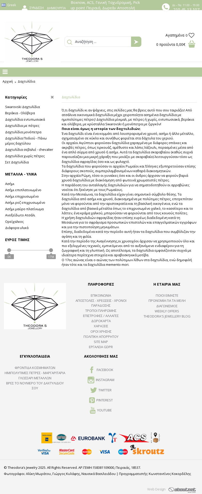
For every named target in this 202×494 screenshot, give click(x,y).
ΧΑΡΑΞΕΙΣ (101, 326)
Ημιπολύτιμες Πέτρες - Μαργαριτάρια (35, 372)
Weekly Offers (167, 311)
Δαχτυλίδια (26, 81)
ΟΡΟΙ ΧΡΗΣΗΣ (101, 331)
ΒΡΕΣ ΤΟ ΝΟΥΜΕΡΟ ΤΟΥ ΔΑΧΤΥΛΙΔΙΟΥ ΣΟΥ (35, 385)
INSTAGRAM (101, 380)
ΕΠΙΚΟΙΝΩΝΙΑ (101, 295)
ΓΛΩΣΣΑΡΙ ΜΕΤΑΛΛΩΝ (35, 378)
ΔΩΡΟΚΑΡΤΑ (101, 321)
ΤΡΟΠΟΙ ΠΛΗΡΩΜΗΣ (100, 310)
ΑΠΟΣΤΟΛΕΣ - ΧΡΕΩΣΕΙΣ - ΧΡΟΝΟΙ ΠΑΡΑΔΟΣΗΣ (101, 302)
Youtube (101, 410)
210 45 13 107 (186, 10)
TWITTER (101, 390)
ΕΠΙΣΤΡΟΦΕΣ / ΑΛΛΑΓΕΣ (101, 315)
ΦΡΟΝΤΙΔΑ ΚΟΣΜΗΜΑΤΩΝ (35, 367)
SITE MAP (101, 341)
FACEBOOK (100, 370)
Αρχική (8, 81)
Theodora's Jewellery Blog (167, 316)
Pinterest (101, 400)
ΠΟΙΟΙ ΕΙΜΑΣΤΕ (167, 295)
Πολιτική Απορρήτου (101, 336)
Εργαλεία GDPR (101, 347)
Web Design (156, 489)
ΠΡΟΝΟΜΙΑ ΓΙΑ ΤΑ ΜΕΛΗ (167, 300)
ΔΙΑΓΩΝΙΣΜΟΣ (167, 306)
